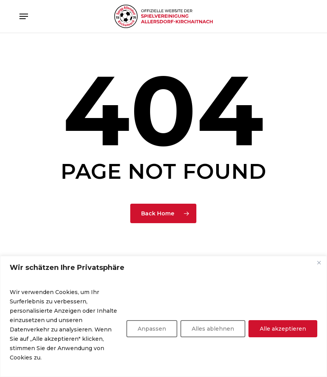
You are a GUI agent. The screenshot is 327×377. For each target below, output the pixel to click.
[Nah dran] (319, 262)
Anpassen (152, 328)
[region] (163, 316)
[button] (23, 16)
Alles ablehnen (213, 328)
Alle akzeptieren (283, 328)
